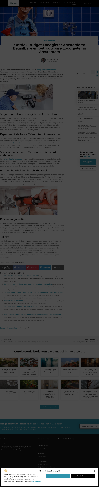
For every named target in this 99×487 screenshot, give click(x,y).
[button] (94, 471)
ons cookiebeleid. (36, 481)
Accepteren (58, 476)
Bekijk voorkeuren (83, 476)
